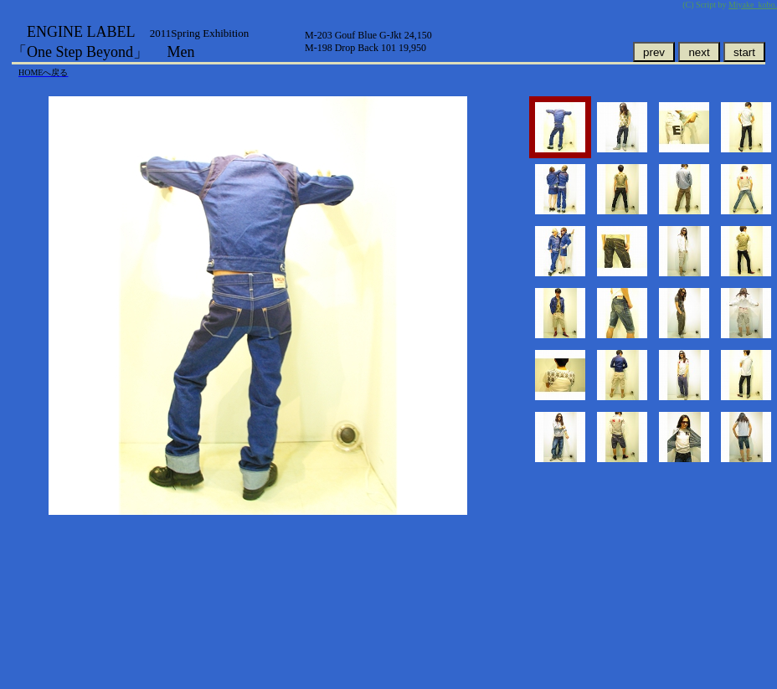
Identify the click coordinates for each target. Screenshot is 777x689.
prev (654, 52)
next (698, 52)
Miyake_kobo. (752, 4)
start (744, 52)
